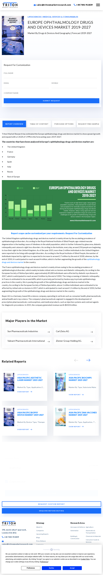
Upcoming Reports (42, 534)
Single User (15, 467)
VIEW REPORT (24, 392)
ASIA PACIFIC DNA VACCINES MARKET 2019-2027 (83, 413)
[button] (88, 361)
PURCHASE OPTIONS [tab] (63, 124)
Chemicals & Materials (93, 536)
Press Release (41, 541)
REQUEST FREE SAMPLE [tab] (88, 124)
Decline (51, 568)
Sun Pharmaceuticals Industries (22, 331)
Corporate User (17, 481)
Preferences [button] (44, 562)
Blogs (38, 537)
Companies (40, 530)
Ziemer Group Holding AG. (69, 340)
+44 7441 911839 (83, 5)
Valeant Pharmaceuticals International (26, 340)
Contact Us (40, 544)
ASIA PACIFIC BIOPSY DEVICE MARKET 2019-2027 (30, 413)
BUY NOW (51, 492)
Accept (72, 568)
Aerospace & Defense (77, 527)
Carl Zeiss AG (62, 331)
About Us (39, 527)
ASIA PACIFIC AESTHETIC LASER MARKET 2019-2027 (30, 378)
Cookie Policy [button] (85, 559)
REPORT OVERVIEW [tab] (14, 124)
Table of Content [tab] (39, 124)
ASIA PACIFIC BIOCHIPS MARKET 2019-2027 (80, 378)
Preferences (31, 568)
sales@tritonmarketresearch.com (52, 5)
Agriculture (89, 527)
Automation (74, 530)
